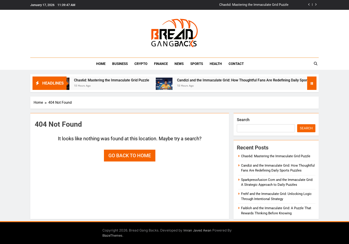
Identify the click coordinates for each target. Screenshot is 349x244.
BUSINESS (120, 64)
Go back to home (129, 155)
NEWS (179, 64)
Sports (196, 64)
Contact (236, 64)
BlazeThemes (112, 235)
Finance (161, 64)
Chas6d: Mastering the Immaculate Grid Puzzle (253, 5)
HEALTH (216, 64)
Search (243, 119)
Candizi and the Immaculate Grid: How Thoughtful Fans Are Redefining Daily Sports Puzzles (254, 80)
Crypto (140, 64)
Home (101, 64)
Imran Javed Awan (197, 230)
